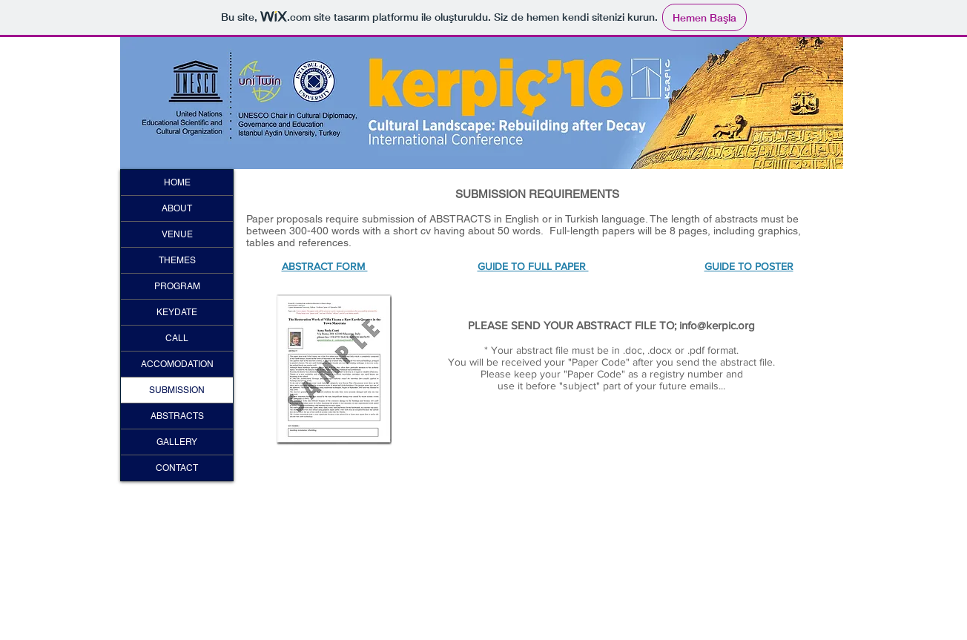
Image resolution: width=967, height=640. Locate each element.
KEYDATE (176, 312)
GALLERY (176, 442)
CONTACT (177, 468)
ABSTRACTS (177, 416)
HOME (177, 182)
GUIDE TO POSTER (748, 266)
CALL (176, 338)
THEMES (177, 260)
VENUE (177, 234)
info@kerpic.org (717, 325)
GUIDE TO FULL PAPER (533, 266)
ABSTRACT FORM (325, 266)
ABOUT (177, 208)
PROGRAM (177, 286)
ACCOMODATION (177, 364)
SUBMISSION (177, 390)
